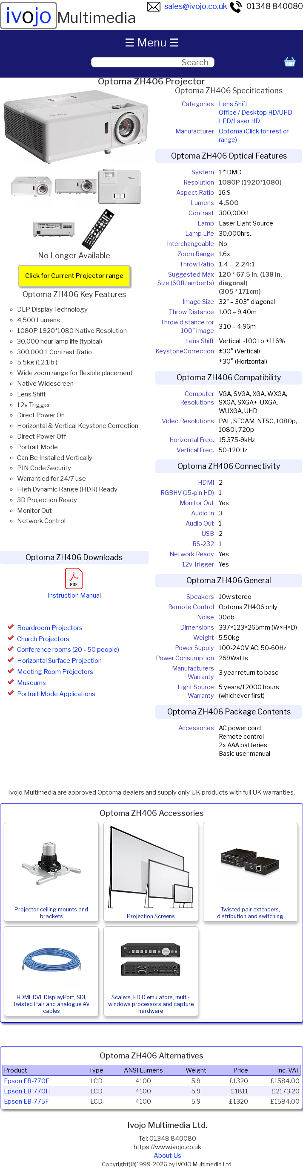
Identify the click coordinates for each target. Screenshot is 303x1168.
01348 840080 (266, 6)
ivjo (28, 15)
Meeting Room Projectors (55, 672)
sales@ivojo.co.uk (187, 6)
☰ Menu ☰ (152, 42)
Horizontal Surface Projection (59, 661)
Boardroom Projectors (50, 628)
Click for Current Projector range (74, 276)
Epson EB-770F (26, 1081)
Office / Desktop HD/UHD (255, 112)
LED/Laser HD (239, 121)
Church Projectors (43, 639)
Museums (31, 683)
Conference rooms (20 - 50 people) (68, 649)
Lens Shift (233, 104)
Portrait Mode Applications (56, 694)
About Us (167, 1155)
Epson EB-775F (26, 1101)
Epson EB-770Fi (27, 1091)
